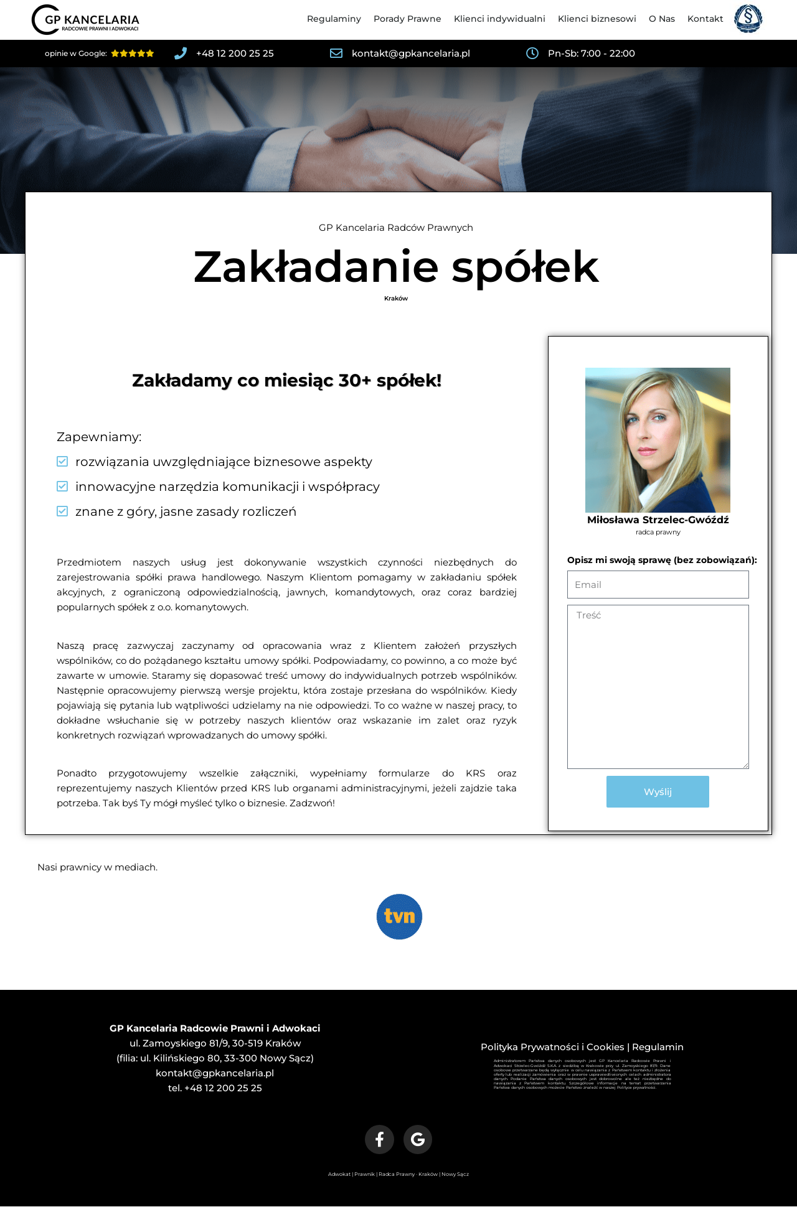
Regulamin (658, 1047)
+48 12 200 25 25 (223, 1088)
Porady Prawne (407, 18)
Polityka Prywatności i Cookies (553, 1047)
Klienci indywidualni (499, 18)
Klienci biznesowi (597, 18)
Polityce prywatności (636, 1087)
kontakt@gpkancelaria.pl (215, 1073)
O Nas (662, 18)
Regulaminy (334, 18)
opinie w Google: (99, 53)
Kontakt (705, 18)
